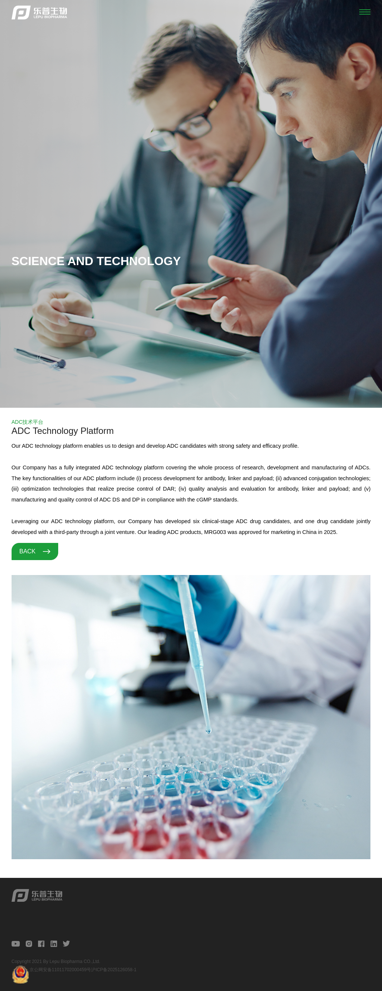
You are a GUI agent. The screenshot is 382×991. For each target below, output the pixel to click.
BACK (35, 551)
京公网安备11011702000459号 (60, 969)
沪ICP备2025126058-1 (113, 969)
